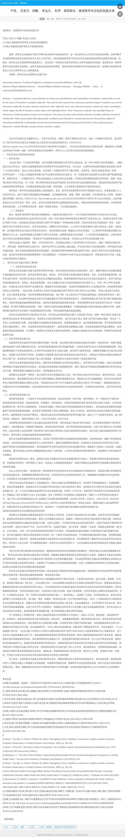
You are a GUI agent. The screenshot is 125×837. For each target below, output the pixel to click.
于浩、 (6, 827)
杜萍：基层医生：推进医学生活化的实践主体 (57, 827)
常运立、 (32, 827)
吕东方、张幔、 (19, 827)
